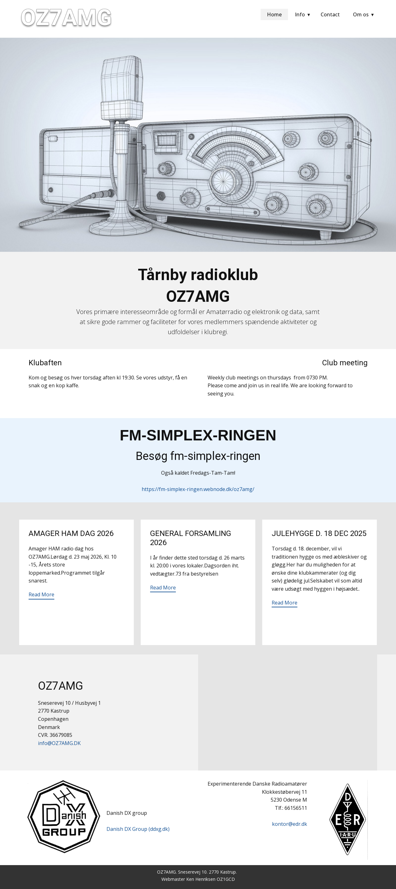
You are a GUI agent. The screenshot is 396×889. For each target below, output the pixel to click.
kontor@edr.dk (289, 823)
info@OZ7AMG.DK (59, 743)
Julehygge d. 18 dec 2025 (319, 533)
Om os (361, 14)
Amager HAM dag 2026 (71, 533)
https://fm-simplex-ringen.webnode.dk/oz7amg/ (198, 489)
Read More (41, 594)
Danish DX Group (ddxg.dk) (138, 829)
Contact (330, 14)
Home (274, 14)
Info (300, 14)
